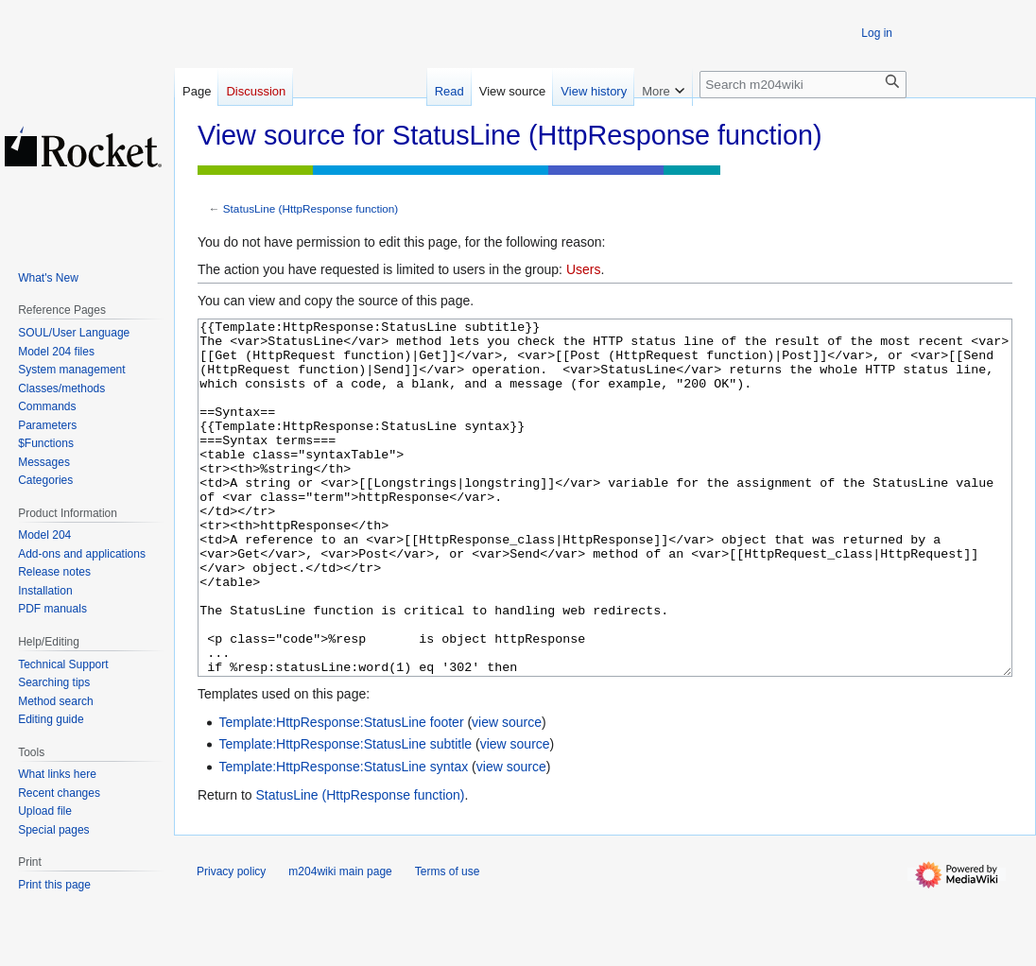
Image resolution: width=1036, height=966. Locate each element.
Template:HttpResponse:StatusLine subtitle (345, 814)
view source (507, 793)
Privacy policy (231, 942)
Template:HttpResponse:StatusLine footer (340, 793)
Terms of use (447, 942)
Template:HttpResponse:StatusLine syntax (343, 837)
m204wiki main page (339, 942)
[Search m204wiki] (802, 84)
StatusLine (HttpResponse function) (311, 208)
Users (583, 269)
